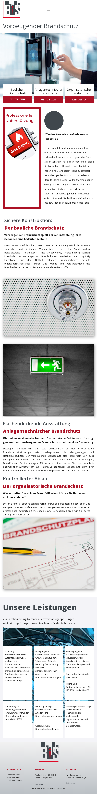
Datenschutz (70, 783)
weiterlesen (17, 99)
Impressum (39, 784)
